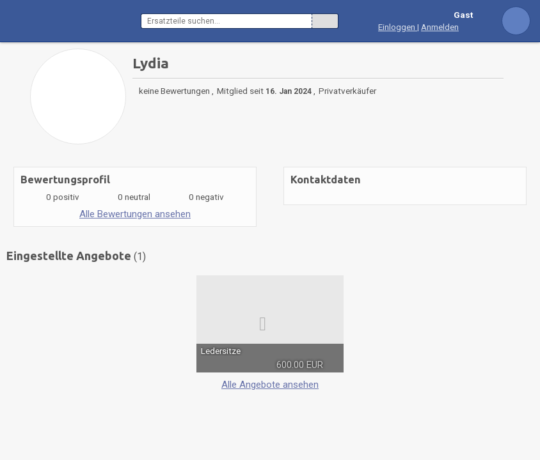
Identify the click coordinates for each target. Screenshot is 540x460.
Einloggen (397, 27)
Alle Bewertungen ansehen (135, 214)
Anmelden (440, 27)
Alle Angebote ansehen (270, 384)
